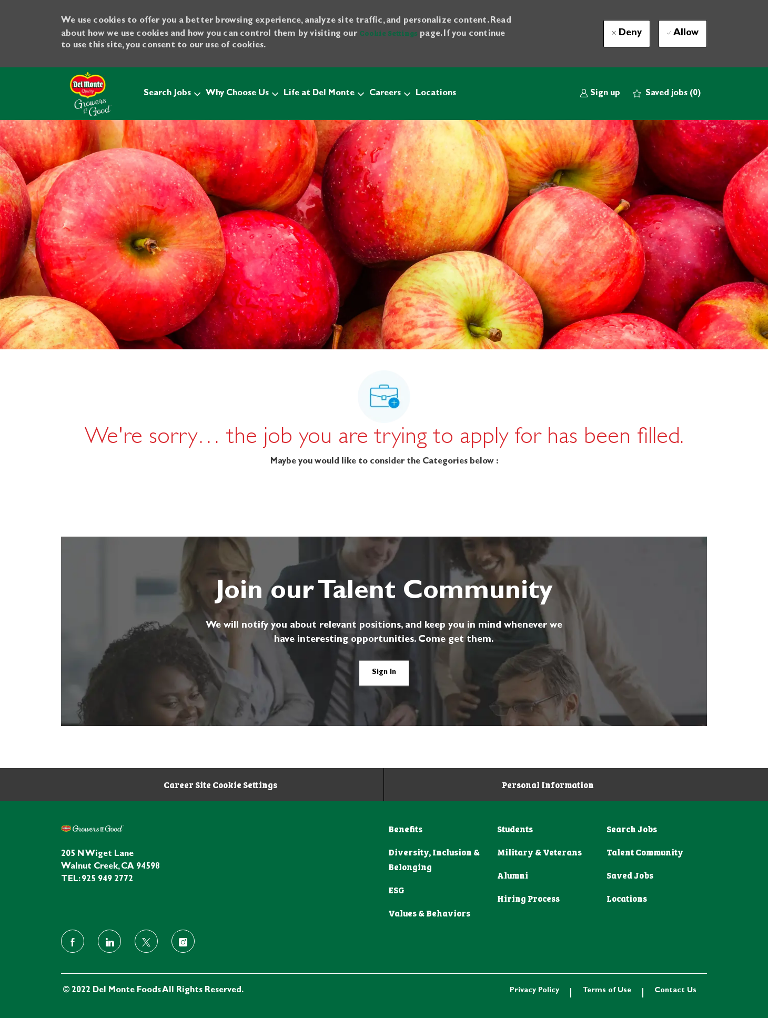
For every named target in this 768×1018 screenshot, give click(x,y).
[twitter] (146, 941)
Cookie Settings (388, 32)
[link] (600, 93)
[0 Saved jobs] (667, 93)
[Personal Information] (547, 784)
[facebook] (72, 941)
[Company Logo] (87, 93)
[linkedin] (109, 941)
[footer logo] (92, 828)
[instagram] (183, 941)
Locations (436, 93)
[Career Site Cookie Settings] (220, 784)
